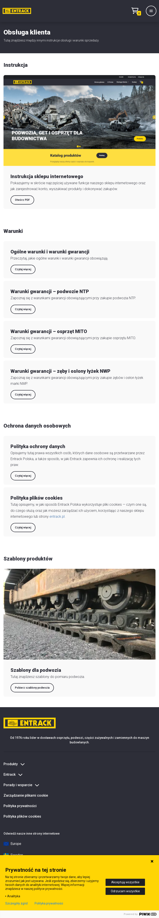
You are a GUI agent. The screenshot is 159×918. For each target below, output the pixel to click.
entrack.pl (57, 516)
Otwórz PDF (22, 199)
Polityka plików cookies (22, 816)
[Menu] (151, 11)
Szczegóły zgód (16, 903)
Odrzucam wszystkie (125, 891)
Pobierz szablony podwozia (32, 687)
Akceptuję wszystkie (125, 882)
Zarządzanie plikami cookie (26, 795)
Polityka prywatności (20, 806)
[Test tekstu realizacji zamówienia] (137, 11)
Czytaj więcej (23, 269)
